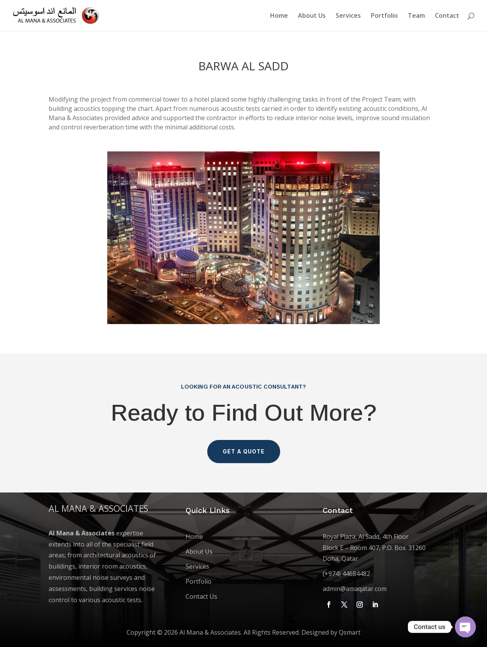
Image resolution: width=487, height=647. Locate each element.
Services (348, 16)
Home (279, 16)
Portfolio (384, 16)
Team (416, 16)
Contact (447, 16)
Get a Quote (244, 451)
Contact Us (201, 596)
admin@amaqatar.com (355, 588)
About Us (312, 16)
